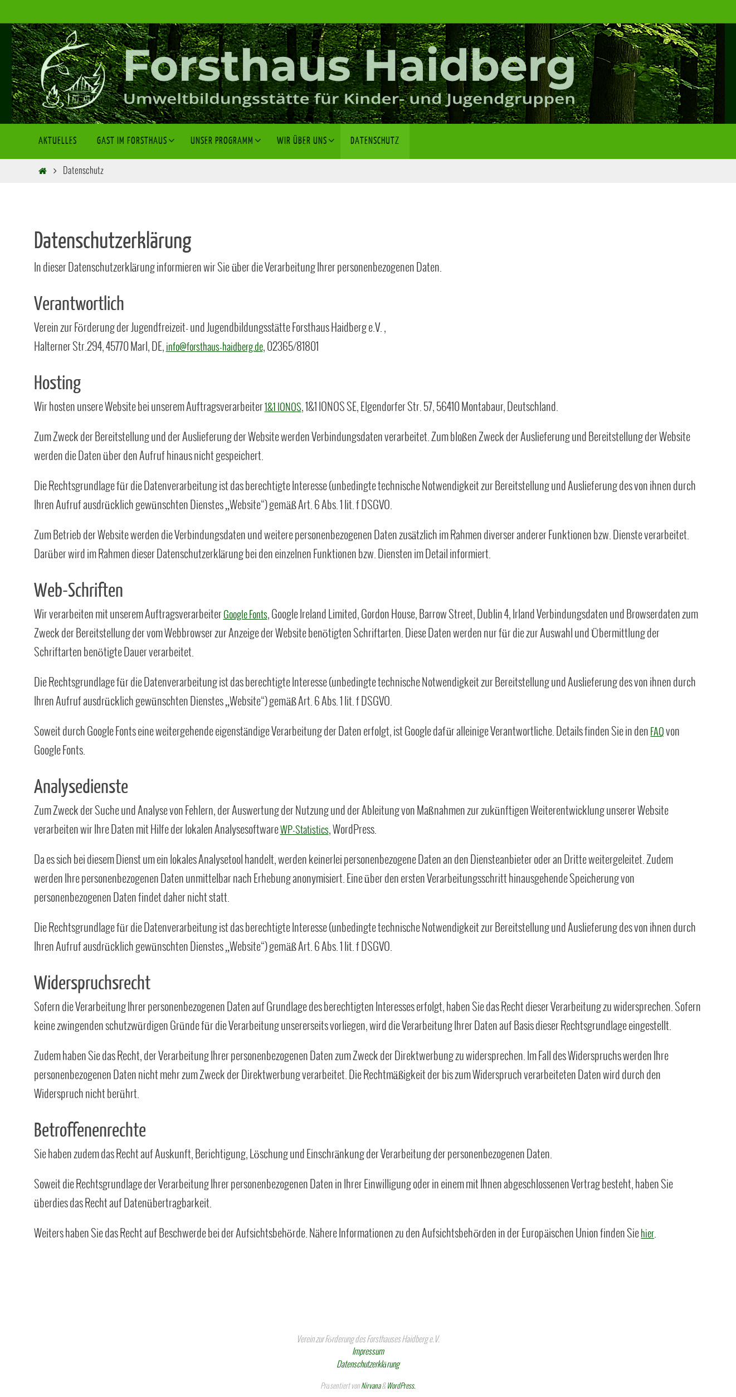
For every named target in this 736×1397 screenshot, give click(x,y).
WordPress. (401, 1386)
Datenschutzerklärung (368, 1364)
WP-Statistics (306, 830)
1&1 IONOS (284, 407)
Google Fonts (247, 615)
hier (648, 1234)
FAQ (658, 732)
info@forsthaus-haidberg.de (220, 347)
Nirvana (371, 1386)
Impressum (368, 1351)
